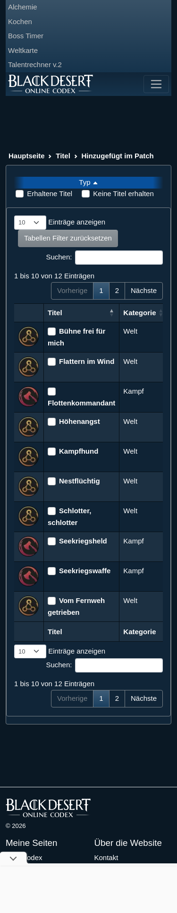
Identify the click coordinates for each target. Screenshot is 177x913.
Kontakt (106, 857)
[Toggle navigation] (156, 84)
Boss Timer (25, 36)
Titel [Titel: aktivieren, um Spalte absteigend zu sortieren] (55, 313)
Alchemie (22, 7)
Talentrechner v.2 (35, 64)
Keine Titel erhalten (123, 193)
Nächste (144, 290)
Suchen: (104, 257)
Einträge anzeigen (59, 222)
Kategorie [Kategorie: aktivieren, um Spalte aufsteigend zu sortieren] (139, 313)
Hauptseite (26, 156)
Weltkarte (23, 50)
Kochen (20, 21)
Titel (63, 156)
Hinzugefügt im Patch (117, 156)
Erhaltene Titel (49, 193)
